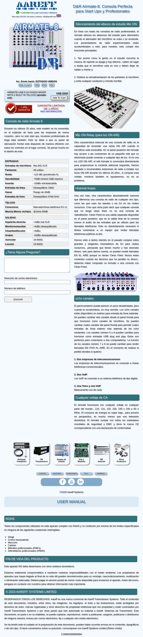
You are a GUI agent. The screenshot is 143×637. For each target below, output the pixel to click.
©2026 (63, 492)
